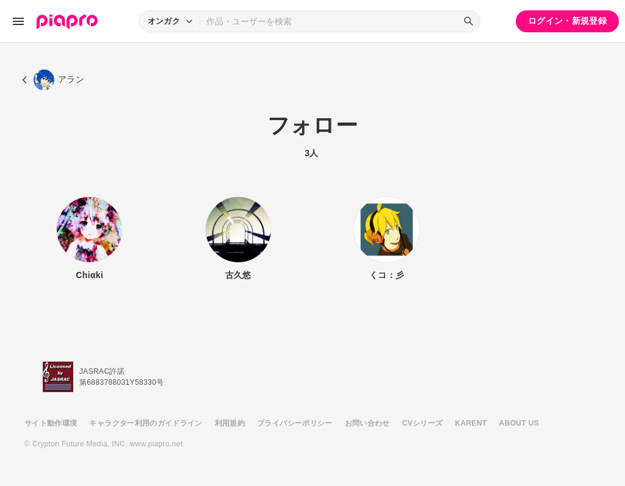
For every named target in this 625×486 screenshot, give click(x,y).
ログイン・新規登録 (567, 21)
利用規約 (230, 423)
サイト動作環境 (50, 423)
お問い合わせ (367, 423)
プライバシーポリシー (295, 423)
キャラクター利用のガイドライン (145, 423)
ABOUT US (519, 423)
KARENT (471, 423)
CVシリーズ (422, 423)
